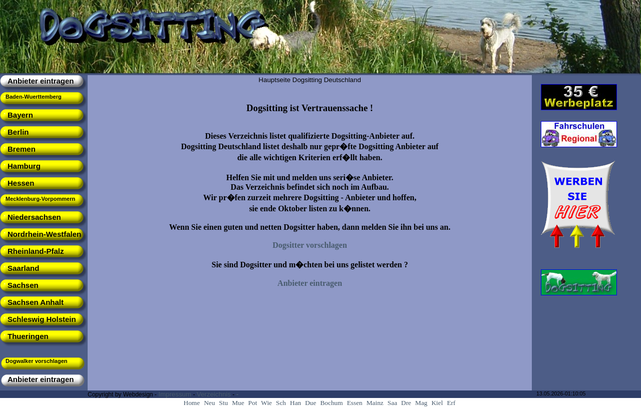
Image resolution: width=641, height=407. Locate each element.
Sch (281, 402)
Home (192, 402)
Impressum (174, 394)
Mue (238, 402)
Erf (451, 402)
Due (310, 402)
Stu (223, 402)
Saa (392, 402)
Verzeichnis (214, 394)
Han (295, 402)
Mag (421, 402)
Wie (266, 402)
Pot (252, 402)
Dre (406, 402)
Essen (355, 402)
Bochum (331, 402)
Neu (209, 402)
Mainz (375, 402)
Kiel (437, 402)
